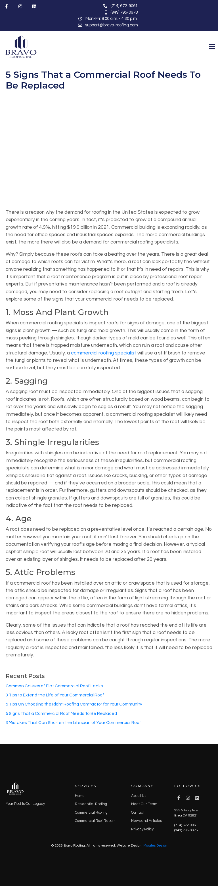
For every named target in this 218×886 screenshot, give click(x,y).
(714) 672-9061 (186, 825)
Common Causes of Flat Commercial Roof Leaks (54, 686)
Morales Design (155, 845)
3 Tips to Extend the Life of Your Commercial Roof (55, 695)
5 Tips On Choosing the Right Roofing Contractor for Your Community (74, 704)
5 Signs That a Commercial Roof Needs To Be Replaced (103, 80)
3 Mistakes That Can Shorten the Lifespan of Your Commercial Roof (73, 722)
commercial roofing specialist (103, 353)
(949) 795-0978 (186, 830)
